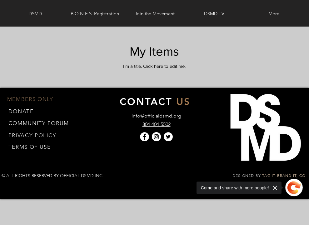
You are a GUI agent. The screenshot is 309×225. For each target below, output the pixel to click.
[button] (29, 147)
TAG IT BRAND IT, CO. (285, 175)
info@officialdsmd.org (156, 116)
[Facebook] (144, 136)
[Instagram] (156, 136)
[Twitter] (168, 136)
